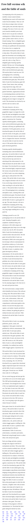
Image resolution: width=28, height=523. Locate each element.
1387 (19, 519)
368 (23, 515)
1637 (7, 513)
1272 (12, 513)
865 (19, 511)
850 (11, 511)
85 (2, 517)
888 (7, 519)
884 (3, 511)
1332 (7, 517)
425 (11, 517)
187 (11, 519)
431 (20, 513)
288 (23, 511)
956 (7, 511)
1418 (12, 515)
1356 (7, 515)
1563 (15, 511)
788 (3, 521)
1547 (15, 517)
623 (23, 519)
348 (24, 513)
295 (3, 519)
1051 (24, 517)
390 (3, 515)
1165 (19, 517)
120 (15, 519)
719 (3, 513)
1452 (16, 513)
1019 (19, 515)
